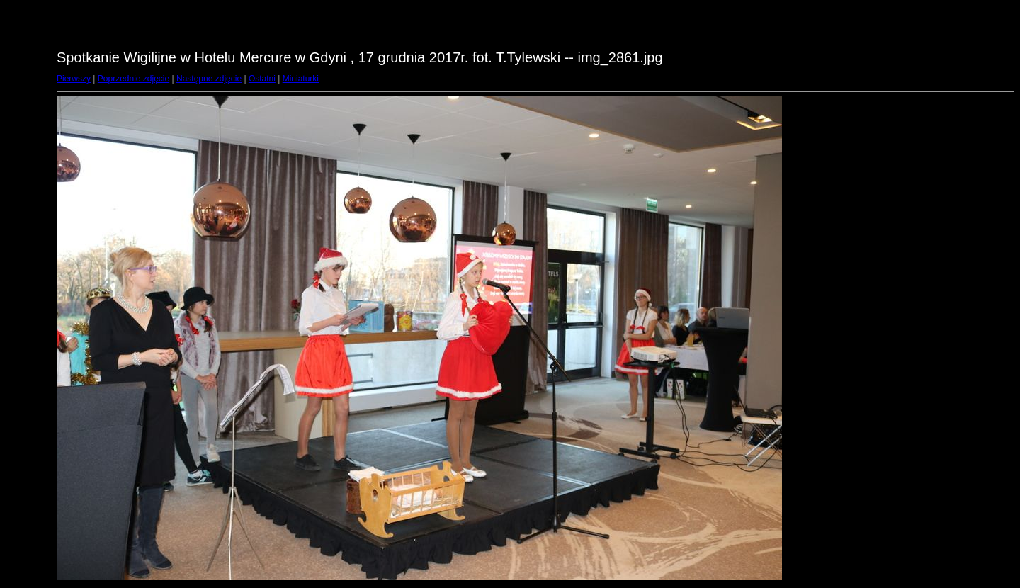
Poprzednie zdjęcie (133, 79)
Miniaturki (301, 79)
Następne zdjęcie (209, 79)
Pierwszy (74, 79)
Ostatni (262, 79)
